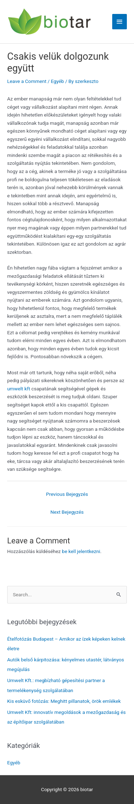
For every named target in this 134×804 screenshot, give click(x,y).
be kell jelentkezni (81, 551)
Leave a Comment (26, 81)
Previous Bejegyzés (67, 494)
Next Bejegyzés (67, 512)
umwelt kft (18, 388)
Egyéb (57, 81)
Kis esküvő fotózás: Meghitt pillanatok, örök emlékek (64, 701)
